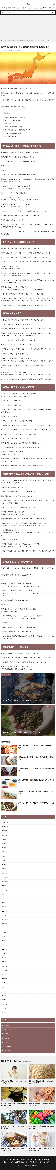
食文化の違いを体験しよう (11, 136)
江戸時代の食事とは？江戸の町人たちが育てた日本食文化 (36, 770)
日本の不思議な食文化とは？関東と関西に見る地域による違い (34, 40)
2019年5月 (4, 898)
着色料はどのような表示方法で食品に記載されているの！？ (35, 792)
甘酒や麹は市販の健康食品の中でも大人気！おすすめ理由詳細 (41, 1082)
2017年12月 (5, 970)
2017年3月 (4, 1008)
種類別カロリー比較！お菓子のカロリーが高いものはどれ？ (41, 1104)
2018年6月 (4, 945)
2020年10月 (5, 830)
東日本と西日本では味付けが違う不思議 (14, 117)
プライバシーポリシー (45, 1162)
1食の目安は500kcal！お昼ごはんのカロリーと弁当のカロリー (14, 1149)
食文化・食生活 (42, 8)
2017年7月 (4, 991)
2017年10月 (5, 978)
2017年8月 (4, 987)
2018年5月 (4, 949)
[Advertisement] (28, 27)
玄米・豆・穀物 (26, 8)
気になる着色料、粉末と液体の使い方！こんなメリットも (36, 781)
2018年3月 (4, 957)
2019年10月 (5, 881)
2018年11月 (5, 923)
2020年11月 (5, 826)
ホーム (9, 1160)
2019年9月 (4, 885)
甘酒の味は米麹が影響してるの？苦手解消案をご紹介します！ (36, 758)
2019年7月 (4, 890)
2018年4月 (4, 953)
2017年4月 (4, 1004)
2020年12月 (5, 822)
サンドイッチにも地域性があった (12, 120)
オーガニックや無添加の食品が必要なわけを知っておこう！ (41, 1127)
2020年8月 (4, 839)
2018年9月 (4, 932)
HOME (3, 8)
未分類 (5, 1042)
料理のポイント (16, 8)
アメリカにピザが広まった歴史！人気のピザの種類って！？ (35, 747)
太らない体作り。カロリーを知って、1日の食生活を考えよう (41, 1149)
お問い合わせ (33, 1162)
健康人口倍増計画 (33, 1165)
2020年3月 (4, 860)
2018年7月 (4, 940)
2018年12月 (5, 919)
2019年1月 (4, 915)
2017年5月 (4, 1000)
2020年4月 (4, 856)
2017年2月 (4, 1012)
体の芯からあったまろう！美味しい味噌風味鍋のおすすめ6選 (14, 1104)
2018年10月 (5, 928)
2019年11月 (5, 877)
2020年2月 (4, 864)
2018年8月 (4, 936)
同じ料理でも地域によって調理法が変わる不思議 (16, 130)
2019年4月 (4, 902)
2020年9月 (4, 835)
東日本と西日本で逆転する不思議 (12, 127)
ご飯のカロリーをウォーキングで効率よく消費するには (14, 1127)
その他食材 (34, 8)
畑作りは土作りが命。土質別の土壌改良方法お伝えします (36, 804)
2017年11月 (5, 974)
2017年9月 (4, 983)
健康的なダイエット (8, 1029)
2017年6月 (4, 995)
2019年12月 (5, 873)
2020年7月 (4, 843)
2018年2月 (4, 961)
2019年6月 (4, 894)
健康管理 (8, 8)
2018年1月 (4, 966)
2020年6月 (4, 847)
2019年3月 (4, 907)
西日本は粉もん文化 (9, 123)
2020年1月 (4, 869)
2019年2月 (4, 911)
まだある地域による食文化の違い (12, 133)
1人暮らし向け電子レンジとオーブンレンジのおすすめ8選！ (13, 1082)
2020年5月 (4, 852)
